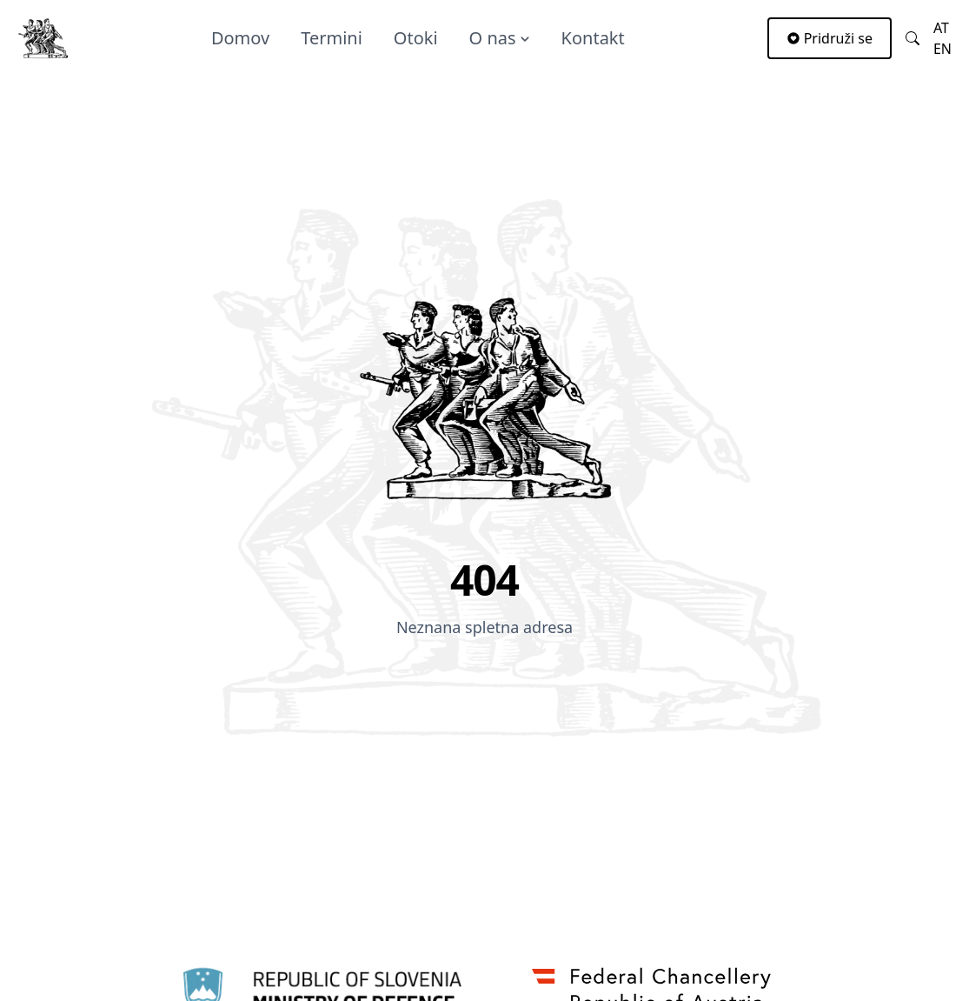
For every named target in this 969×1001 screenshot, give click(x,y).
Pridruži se (829, 38)
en (942, 48)
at (941, 27)
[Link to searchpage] (912, 38)
